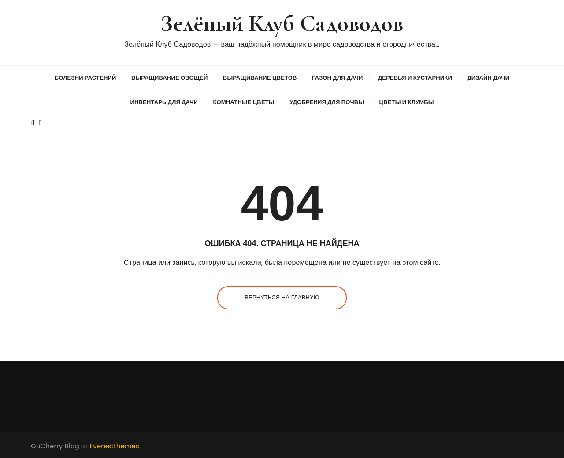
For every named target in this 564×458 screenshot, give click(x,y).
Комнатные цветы (243, 102)
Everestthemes (114, 446)
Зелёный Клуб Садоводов (281, 23)
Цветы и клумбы (406, 102)
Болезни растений (85, 78)
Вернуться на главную (282, 297)
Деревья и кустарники (415, 78)
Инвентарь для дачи (163, 102)
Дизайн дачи (488, 78)
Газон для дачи (337, 78)
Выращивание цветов (260, 78)
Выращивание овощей (169, 78)
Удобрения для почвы (326, 102)
